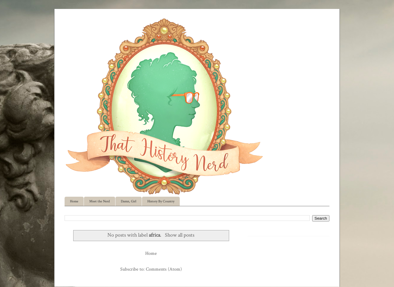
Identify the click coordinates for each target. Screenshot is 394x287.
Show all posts (179, 235)
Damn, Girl (128, 201)
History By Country (160, 201)
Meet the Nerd (99, 201)
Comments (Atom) (164, 269)
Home (74, 201)
